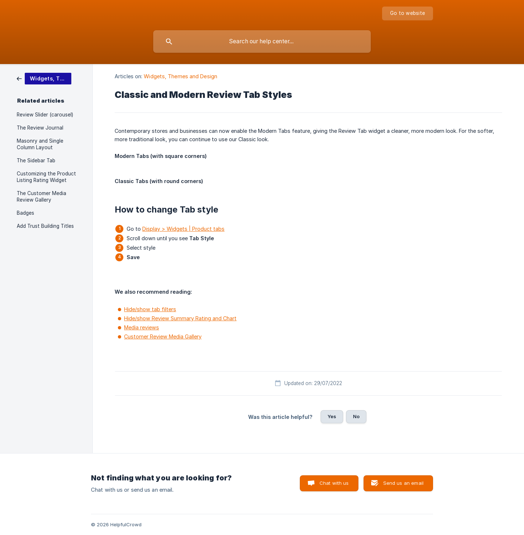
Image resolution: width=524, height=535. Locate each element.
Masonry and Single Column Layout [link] (40, 144)
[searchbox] (262, 41)
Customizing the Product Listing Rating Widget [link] (46, 177)
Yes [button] (332, 416)
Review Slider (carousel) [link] (45, 115)
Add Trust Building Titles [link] (45, 226)
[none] (407, 13)
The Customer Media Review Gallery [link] (41, 196)
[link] (44, 78)
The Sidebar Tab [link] (36, 160)
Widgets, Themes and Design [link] (180, 76)
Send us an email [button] (403, 483)
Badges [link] (25, 213)
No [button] (356, 416)
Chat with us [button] (334, 483)
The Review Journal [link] (40, 128)
